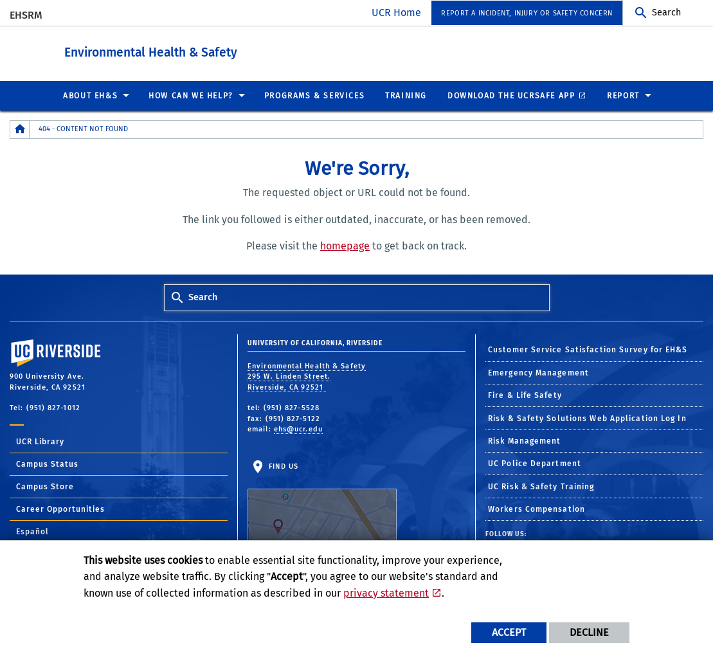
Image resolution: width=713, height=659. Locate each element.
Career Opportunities (60, 508)
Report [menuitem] (623, 95)
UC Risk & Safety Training (541, 486)
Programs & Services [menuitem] (314, 95)
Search (666, 12)
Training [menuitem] (406, 95)
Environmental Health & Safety (221, 50)
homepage (345, 245)
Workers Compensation (536, 508)
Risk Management (524, 440)
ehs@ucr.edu (298, 428)
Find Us (322, 501)
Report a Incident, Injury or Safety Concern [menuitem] (527, 13)
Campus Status (47, 463)
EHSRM (26, 15)
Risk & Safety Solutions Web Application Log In (587, 417)
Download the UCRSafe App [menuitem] (511, 95)
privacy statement (386, 593)
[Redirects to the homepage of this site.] (20, 129)
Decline (589, 632)
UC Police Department (534, 462)
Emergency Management (538, 372)
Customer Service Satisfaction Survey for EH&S (588, 349)
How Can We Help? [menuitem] (191, 95)
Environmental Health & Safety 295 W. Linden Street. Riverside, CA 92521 (307, 376)
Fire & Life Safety (525, 394)
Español (32, 531)
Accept (509, 632)
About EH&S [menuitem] (90, 95)
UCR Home (396, 12)
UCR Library (40, 441)
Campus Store (45, 486)
